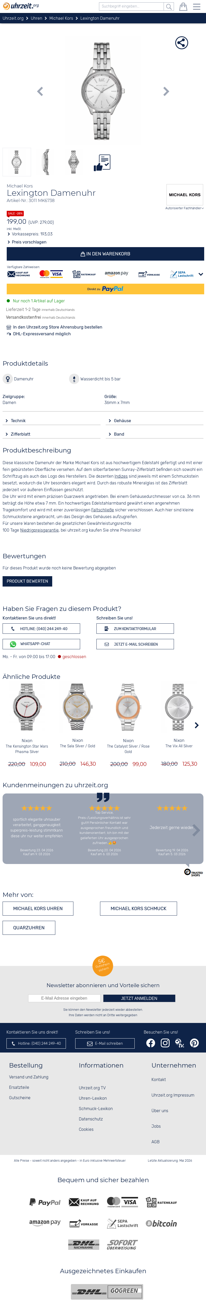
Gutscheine (19, 1098)
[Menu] (197, 7)
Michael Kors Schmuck (138, 908)
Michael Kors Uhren (38, 908)
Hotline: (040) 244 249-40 (38, 628)
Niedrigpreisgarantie (39, 530)
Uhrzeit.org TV (92, 1088)
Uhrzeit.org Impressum (172, 1095)
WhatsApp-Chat (29, 644)
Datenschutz (91, 1119)
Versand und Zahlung (28, 1077)
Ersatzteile (19, 1087)
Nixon (27, 741)
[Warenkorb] (183, 7)
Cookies (86, 1129)
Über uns (159, 1111)
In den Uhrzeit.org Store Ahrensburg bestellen (57, 327)
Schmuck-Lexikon (96, 1109)
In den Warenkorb (107, 254)
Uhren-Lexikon (93, 1098)
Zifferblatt (21, 434)
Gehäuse (123, 420)
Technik (19, 420)
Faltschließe (102, 510)
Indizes (121, 476)
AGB (155, 1142)
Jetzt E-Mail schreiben (130, 644)
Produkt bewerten (27, 581)
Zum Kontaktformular (129, 628)
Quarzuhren (29, 928)
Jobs (156, 1126)
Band (119, 434)
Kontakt (158, 1080)
